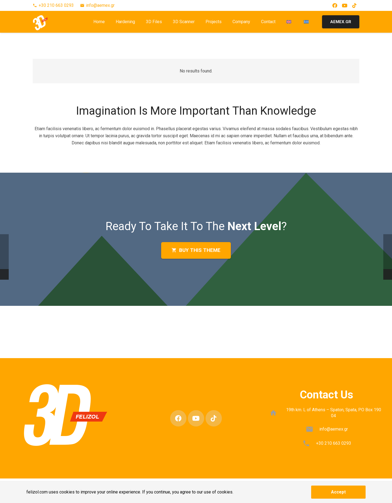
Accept (338, 492)
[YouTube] (345, 5)
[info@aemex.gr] (312, 429)
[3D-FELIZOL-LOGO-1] (44, 22)
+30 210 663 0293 (333, 443)
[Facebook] (335, 5)
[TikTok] (354, 5)
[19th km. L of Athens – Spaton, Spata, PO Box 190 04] (276, 413)
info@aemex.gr (333, 429)
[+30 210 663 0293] (309, 443)
